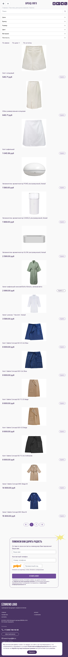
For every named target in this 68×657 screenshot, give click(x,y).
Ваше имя (15, 548)
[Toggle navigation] (3, 4)
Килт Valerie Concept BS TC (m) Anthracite (17, 456)
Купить (62, 77)
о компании (37, 614)
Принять (32, 652)
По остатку (27, 43)
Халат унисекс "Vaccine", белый (14, 315)
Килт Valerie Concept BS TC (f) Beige (15, 399)
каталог (36, 612)
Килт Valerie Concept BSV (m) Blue (14, 371)
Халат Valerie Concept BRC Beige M (14, 484)
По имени (5, 43)
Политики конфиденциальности (39, 646)
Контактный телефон (20, 557)
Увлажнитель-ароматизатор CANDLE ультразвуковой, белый (24, 218)
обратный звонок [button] (10, 634)
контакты (4, 617)
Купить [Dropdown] (61, 290)
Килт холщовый (8, 73)
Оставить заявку (34, 576)
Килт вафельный (8, 149)
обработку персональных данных (24, 581)
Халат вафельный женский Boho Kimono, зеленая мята (22, 287)
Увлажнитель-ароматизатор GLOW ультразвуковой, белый (24, 252)
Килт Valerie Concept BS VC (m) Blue (15, 343)
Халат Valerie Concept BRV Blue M (14, 512)
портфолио (5, 614)
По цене (15, 43)
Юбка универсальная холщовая (13, 111)
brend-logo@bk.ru (10, 638)
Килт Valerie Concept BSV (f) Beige (14, 427)
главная (4, 612)
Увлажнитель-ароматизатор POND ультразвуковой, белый (24, 184)
